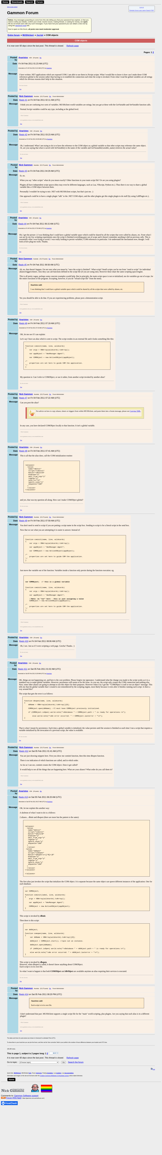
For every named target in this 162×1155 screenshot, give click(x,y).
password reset (20, 26)
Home (5, 2)
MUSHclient (28, 35)
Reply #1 (23, 100)
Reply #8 (23, 456)
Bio (40, 57)
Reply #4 (22, 224)
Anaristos (49, 68)
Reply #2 (23, 135)
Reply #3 (23, 171)
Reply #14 (23, 1042)
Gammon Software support (26, 1143)
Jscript (39, 35)
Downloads (17, 2)
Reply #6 (23, 323)
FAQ (152, 10)
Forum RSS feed (13, 1145)
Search (29, 2)
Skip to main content (12, 7)
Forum (40, 2)
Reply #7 (23, 403)
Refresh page (73, 46)
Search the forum (76, 1110)
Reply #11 (22, 691)
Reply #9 (23, 531)
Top (20, 89)
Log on (141, 7)
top (153, 1116)
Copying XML (135, 416)
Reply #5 (23, 265)
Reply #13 (23, 824)
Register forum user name (137, 10)
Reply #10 (23, 664)
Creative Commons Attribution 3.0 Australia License (54, 1123)
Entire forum (14, 35)
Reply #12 (23, 778)
